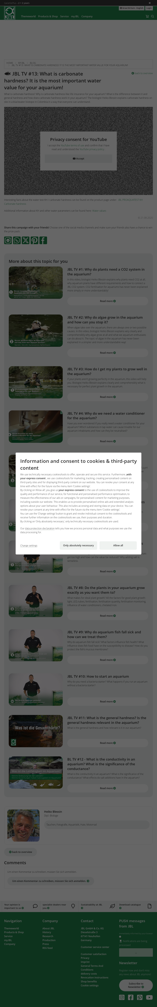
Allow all (118, 545)
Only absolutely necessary (78, 545)
